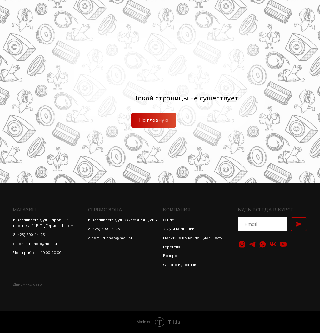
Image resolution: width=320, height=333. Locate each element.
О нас (168, 220)
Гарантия (171, 246)
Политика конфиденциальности (193, 237)
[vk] (273, 244)
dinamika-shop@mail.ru (35, 243)
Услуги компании (178, 228)
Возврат (171, 255)
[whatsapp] (263, 244)
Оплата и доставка (181, 264)
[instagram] (242, 244)
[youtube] (283, 244)
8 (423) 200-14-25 (29, 234)
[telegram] (252, 244)
